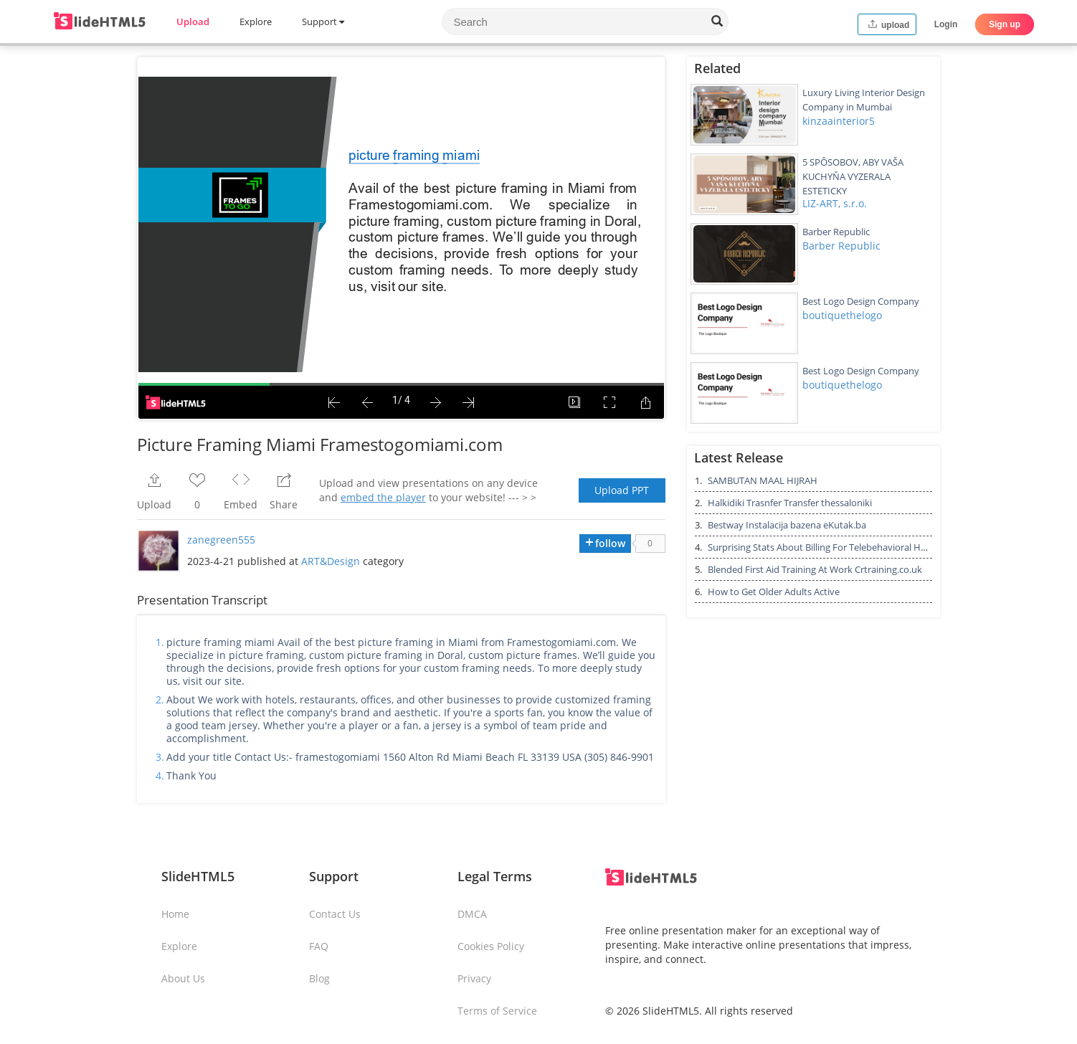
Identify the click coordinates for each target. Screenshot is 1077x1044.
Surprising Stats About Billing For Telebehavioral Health (825, 547)
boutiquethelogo (842, 315)
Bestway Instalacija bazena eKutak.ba (787, 524)
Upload (192, 21)
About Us (183, 978)
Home (175, 914)
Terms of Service (497, 1010)
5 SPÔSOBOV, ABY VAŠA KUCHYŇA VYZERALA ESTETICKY (852, 176)
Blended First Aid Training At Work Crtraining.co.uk (815, 569)
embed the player (383, 497)
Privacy (474, 978)
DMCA (472, 914)
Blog (319, 978)
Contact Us (335, 914)
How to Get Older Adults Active (774, 591)
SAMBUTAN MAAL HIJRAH (762, 480)
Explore (255, 21)
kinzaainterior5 (838, 121)
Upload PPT (621, 490)
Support (323, 21)
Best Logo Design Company (860, 301)
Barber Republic (836, 231)
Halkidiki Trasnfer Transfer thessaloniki (790, 502)
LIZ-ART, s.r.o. (834, 203)
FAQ (318, 946)
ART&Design (330, 561)
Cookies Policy (490, 946)
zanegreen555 (221, 539)
